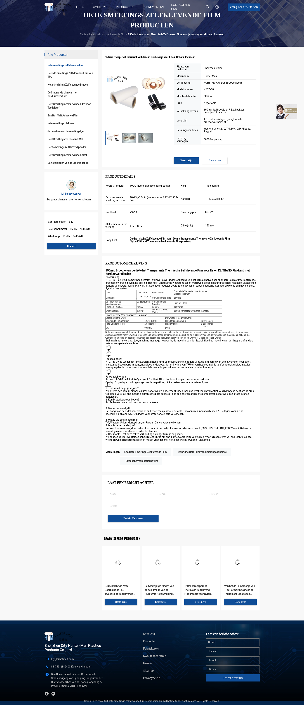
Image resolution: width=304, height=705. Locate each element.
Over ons (149, 634)
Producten (149, 641)
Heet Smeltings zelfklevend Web (65, 139)
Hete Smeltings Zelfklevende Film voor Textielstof (69, 106)
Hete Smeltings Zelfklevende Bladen (68, 84)
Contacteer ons (180, 7)
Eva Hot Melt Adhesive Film (63, 115)
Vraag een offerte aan (244, 6)
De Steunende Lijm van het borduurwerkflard (62, 94)
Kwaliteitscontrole (154, 656)
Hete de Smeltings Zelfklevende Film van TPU (70, 75)
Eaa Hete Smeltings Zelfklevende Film (145, 452)
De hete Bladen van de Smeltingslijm (68, 162)
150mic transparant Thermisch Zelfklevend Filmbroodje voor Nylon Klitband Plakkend (197, 590)
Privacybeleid (151, 678)
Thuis (80, 6)
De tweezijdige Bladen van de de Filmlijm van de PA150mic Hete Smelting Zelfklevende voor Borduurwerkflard (159, 590)
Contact (71, 246)
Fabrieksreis (151, 648)
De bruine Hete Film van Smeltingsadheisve (202, 452)
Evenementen (153, 6)
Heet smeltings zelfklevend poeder (67, 147)
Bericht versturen (133, 518)
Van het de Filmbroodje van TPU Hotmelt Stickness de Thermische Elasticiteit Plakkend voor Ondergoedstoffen (239, 590)
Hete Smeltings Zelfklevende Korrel (67, 155)
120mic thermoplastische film (141, 461)
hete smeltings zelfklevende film (107, 34)
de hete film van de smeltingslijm (66, 131)
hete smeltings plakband (61, 123)
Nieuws (147, 663)
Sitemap (148, 670)
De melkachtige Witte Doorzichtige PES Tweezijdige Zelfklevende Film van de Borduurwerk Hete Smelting (119, 590)
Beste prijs (186, 160)
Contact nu (215, 160)
